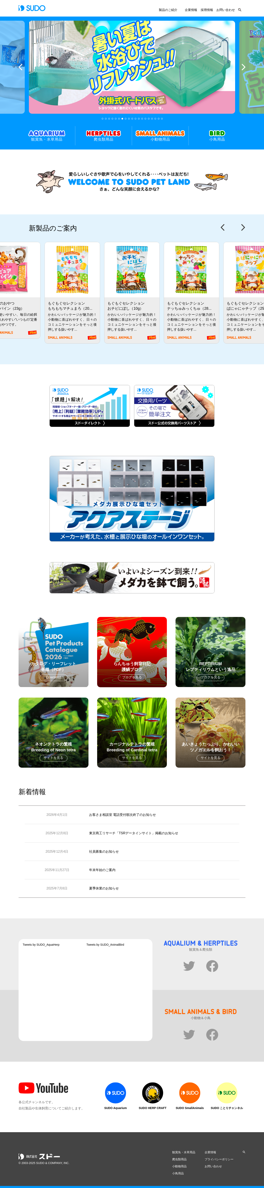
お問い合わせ (225, 10)
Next (243, 67)
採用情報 (207, 10)
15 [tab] (148, 118)
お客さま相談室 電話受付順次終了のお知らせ (122, 814)
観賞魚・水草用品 (47, 135)
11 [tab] (135, 118)
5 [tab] (115, 118)
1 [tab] (102, 118)
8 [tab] (125, 118)
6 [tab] (118, 118)
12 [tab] (138, 118)
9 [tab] (128, 118)
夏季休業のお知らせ (104, 888)
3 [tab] (109, 118)
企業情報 (191, 10)
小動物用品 (160, 135)
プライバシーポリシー (219, 1159)
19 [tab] (161, 118)
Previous (20, 67)
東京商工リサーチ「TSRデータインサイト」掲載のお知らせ (133, 833)
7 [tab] (122, 118)
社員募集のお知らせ (104, 851)
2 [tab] (105, 118)
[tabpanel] (132, 67)
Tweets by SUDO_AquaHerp (41, 944)
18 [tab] (158, 118)
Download (53, 677)
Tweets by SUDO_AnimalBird (105, 944)
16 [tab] (151, 118)
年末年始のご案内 (102, 870)
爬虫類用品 (103, 135)
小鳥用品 (217, 135)
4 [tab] (112, 118)
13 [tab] (142, 118)
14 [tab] (145, 118)
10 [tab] (132, 118)
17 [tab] (155, 118)
